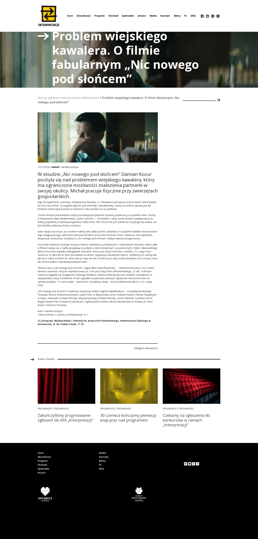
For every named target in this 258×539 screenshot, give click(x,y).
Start (70, 15)
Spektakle (128, 15)
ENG (193, 15)
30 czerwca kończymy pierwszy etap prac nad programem (128, 418)
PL (185, 15)
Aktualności (84, 15)
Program (99, 15)
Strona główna (48, 98)
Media (153, 15)
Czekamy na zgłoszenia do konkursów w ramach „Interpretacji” (186, 420)
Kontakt (165, 15)
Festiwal (113, 15)
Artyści (142, 15)
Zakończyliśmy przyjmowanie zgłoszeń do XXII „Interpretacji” (65, 418)
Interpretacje (70, 98)
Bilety (177, 15)
